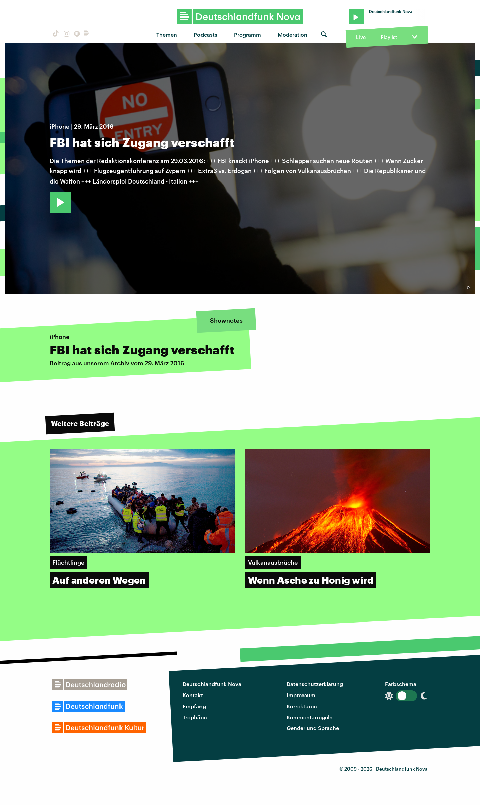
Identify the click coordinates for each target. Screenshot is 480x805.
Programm (247, 34)
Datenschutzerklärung (315, 684)
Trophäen (195, 717)
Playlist (389, 37)
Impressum (301, 695)
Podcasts (205, 34)
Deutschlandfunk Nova (212, 684)
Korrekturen (302, 706)
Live (361, 37)
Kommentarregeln (310, 717)
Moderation (292, 34)
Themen (166, 34)
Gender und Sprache (313, 728)
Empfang (194, 706)
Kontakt (193, 695)
